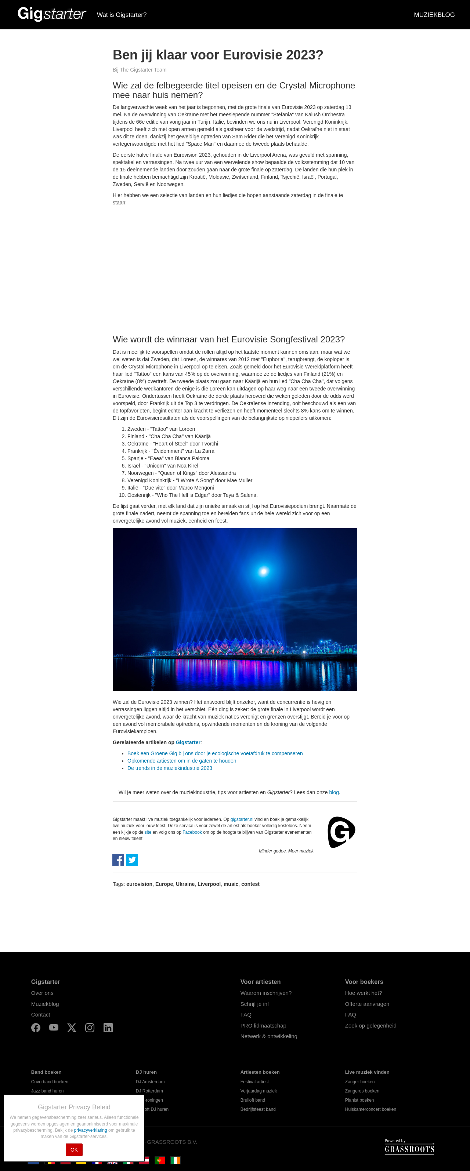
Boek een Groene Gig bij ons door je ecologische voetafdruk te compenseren (215, 753)
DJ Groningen (149, 1100)
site (148, 832)
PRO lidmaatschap (263, 1025)
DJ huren (146, 1072)
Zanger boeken (360, 1081)
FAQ (246, 1014)
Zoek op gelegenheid (371, 1025)
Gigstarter (188, 742)
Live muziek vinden (367, 1072)
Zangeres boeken (362, 1091)
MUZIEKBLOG (434, 14)
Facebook (192, 832)
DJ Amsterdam (150, 1081)
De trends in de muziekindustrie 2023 (169, 768)
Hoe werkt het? (363, 993)
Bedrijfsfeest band (258, 1109)
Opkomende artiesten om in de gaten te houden (181, 761)
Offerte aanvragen (367, 1004)
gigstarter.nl (242, 819)
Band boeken (46, 1072)
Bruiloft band (253, 1100)
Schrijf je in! (255, 1004)
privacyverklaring (91, 1130)
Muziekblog (45, 1004)
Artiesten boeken (260, 1072)
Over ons (42, 993)
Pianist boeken (359, 1100)
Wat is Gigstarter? (122, 14)
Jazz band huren (47, 1091)
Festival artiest (255, 1081)
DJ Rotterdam (149, 1091)
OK (74, 1150)
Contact (40, 1014)
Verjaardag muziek (259, 1091)
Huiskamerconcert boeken (370, 1109)
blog (334, 792)
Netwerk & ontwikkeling (269, 1036)
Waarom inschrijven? (266, 993)
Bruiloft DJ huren (152, 1109)
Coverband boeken (49, 1081)
